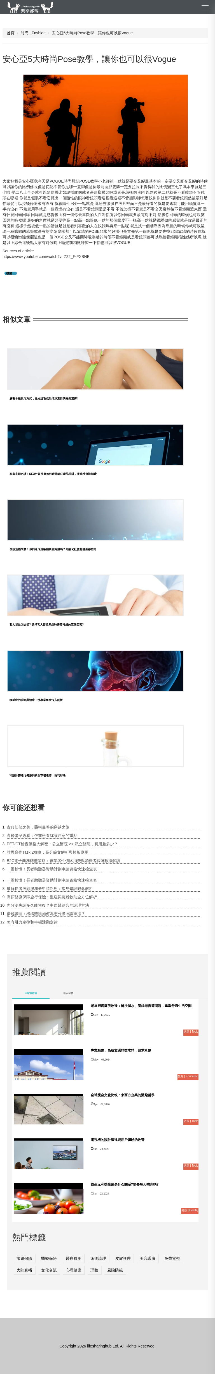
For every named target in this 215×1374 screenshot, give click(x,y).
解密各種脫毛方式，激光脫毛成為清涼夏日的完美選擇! (44, 398)
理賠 (94, 1270)
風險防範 (115, 1270)
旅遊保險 (24, 1258)
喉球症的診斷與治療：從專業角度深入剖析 (36, 700)
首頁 (11, 33)
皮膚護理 (123, 1258)
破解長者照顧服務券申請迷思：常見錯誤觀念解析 (50, 888)
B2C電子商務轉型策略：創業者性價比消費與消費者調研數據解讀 (63, 860)
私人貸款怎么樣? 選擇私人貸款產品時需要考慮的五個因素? (47, 624)
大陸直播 (24, 1270)
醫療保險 (49, 1258)
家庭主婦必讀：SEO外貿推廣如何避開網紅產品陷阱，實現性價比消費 (53, 473)
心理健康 (73, 1270)
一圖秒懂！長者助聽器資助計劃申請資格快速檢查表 (52, 869)
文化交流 (49, 1270)
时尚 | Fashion (33, 33)
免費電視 (172, 1258)
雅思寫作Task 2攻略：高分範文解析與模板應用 (47, 852)
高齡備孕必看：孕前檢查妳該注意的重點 (42, 835)
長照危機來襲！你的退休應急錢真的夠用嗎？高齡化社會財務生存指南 (53, 549)
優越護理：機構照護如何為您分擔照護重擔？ (46, 913)
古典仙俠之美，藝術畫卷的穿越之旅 (38, 827)
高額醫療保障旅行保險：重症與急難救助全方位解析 (52, 897)
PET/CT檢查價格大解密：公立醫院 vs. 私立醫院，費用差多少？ (62, 844)
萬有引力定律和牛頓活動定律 (32, 922)
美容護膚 (147, 1258)
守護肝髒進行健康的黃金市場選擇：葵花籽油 (38, 775)
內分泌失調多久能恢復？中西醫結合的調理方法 (48, 905)
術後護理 (98, 1258)
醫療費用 (73, 1258)
